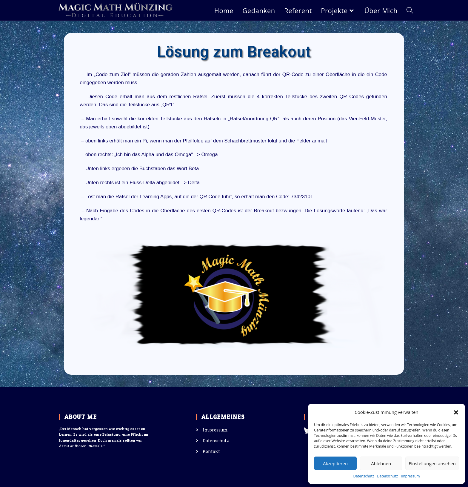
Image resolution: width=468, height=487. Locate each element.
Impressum (410, 476)
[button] (456, 412)
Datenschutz (363, 476)
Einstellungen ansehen (432, 463)
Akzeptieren (335, 463)
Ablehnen (381, 463)
